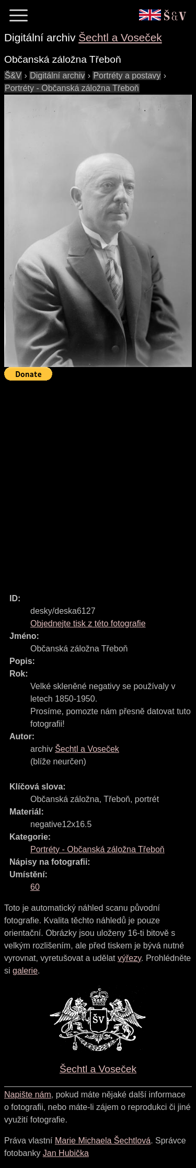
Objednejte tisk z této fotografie (88, 623)
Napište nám (27, 1094)
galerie (25, 970)
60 (35, 887)
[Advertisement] (98, 482)
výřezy (129, 958)
